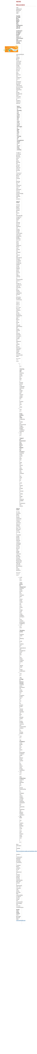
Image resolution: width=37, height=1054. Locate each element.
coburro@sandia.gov (20, 920)
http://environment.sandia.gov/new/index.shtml (26, 851)
